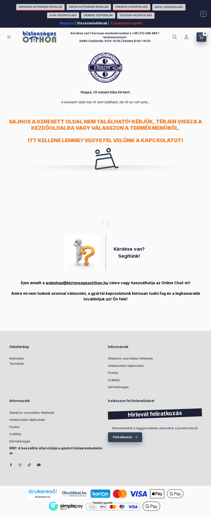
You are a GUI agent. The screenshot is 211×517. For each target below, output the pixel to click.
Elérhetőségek (118, 387)
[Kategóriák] (9, 37)
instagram (20, 465)
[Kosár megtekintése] (201, 37)
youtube (39, 465)
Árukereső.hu (42, 496)
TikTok (29, 465)
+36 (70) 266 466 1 (145, 33)
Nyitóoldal (16, 358)
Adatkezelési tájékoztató (126, 366)
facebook (10, 465)
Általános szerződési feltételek (130, 358)
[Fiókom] (186, 37)
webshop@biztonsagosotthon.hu (77, 282)
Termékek (16, 363)
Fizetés (113, 373)
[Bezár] (203, 14)
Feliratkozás (122, 437)
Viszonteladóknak (92, 23)
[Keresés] (174, 37)
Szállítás (114, 380)
